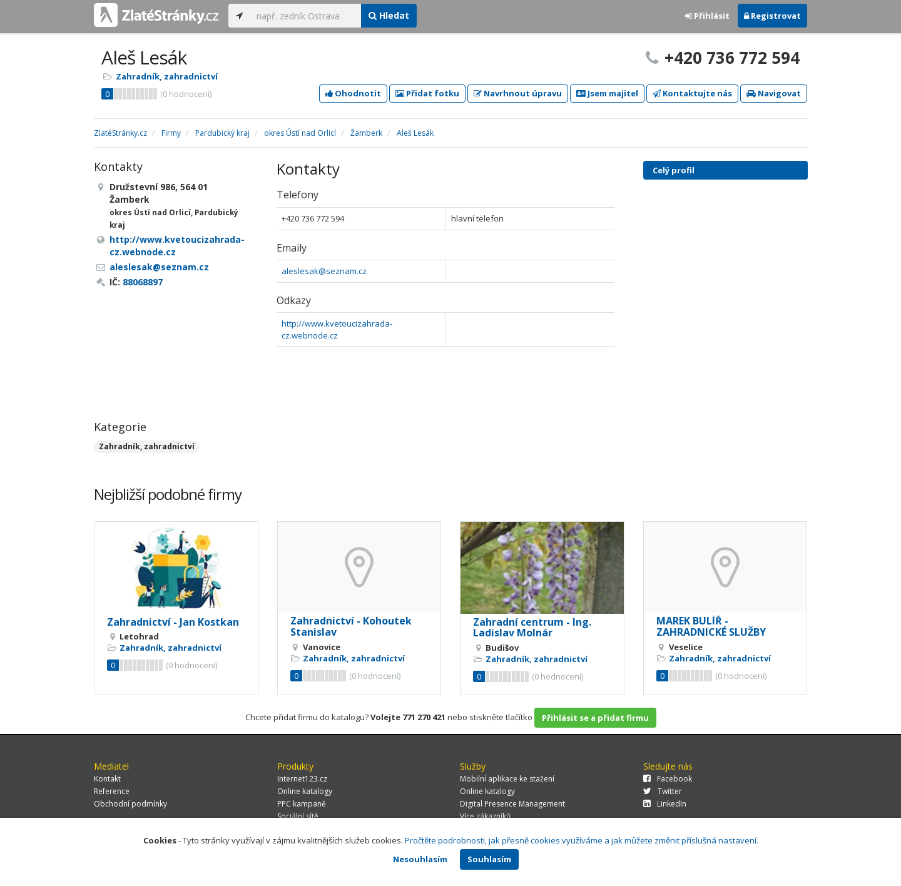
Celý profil (674, 170)
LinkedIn (664, 803)
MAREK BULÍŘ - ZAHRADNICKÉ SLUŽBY (711, 626)
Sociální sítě (297, 816)
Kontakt (107, 778)
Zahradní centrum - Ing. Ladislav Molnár (532, 627)
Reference (112, 791)
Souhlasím (489, 859)
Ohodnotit (353, 93)
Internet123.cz (302, 778)
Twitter (662, 791)
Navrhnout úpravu (518, 93)
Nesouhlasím (420, 859)
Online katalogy (304, 791)
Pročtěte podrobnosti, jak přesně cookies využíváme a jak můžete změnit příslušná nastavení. (581, 840)
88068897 (143, 282)
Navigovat (773, 93)
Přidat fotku (427, 93)
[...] (306, 16)
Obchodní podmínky (130, 803)
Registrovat (772, 15)
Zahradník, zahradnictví (167, 76)
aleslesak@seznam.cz (324, 271)
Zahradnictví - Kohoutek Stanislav (351, 626)
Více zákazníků (485, 816)
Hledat (389, 15)
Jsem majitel (607, 93)
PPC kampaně (301, 803)
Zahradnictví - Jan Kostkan (173, 622)
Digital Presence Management (512, 803)
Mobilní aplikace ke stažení (507, 778)
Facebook (667, 778)
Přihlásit (707, 15)
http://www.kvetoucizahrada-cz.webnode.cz (337, 329)
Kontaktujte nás (692, 93)
